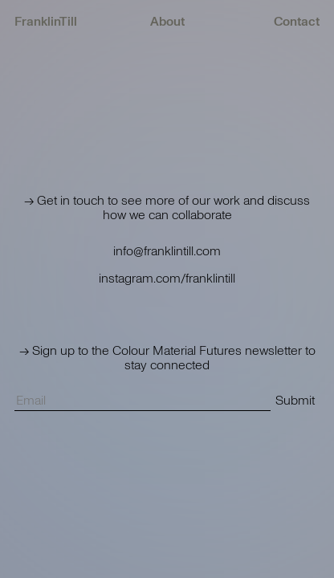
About (167, 22)
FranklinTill (45, 22)
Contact (297, 22)
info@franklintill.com (167, 251)
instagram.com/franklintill (167, 278)
